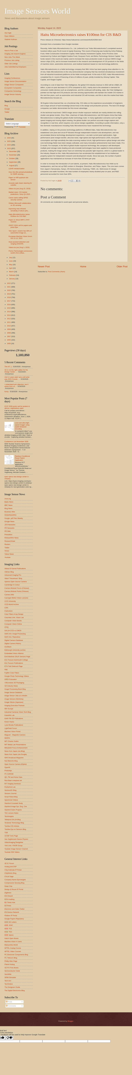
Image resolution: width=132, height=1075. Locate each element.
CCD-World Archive (11, 604)
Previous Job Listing (11, 60)
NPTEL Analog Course (12, 948)
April (11, 268)
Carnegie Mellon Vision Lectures (16, 598)
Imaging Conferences (12, 78)
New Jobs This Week (12, 57)
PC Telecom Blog (10, 958)
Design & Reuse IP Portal (13, 889)
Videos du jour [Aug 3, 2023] (19, 247)
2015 (9, 308)
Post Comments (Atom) (56, 272)
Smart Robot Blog (11, 797)
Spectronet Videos (11, 800)
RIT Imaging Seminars (12, 784)
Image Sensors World (37, 11)
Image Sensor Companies (14, 85)
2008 (9, 333)
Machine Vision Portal (12, 731)
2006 (9, 340)
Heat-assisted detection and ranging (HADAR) (19, 243)
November (13, 155)
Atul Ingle (7, 33)
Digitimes (7, 893)
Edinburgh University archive (15, 650)
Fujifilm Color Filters (11, 673)
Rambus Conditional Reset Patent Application (22, 458)
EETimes (7, 906)
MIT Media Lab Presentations (15, 745)
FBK (6, 670)
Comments (11, 1006)
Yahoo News (9, 554)
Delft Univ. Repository (12, 637)
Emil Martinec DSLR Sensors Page (17, 657)
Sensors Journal (10, 793)
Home (83, 266)
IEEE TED (8, 932)
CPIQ (6, 627)
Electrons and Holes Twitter (14, 909)
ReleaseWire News (11, 538)
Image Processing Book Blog (15, 689)
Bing (6, 105)
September (13, 162)
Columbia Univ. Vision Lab (14, 617)
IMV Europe (8, 709)
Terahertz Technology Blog (14, 823)
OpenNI (7, 767)
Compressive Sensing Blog (14, 883)
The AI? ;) (8, 367)
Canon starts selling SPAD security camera (18, 199)
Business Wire (9, 512)
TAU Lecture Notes (11, 813)
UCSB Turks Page (11, 836)
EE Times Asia (9, 902)
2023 (9, 148)
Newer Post (44, 266)
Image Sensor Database (13, 692)
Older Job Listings (11, 64)
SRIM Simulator (10, 977)
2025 (9, 141)
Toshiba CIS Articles (11, 826)
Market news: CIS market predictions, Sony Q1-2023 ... (20, 193)
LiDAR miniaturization (16, 169)
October (12, 158)
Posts (9, 1002)
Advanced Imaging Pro (12, 575)
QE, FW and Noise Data (13, 777)
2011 (9, 322)
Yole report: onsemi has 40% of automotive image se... (20, 232)
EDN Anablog (9, 899)
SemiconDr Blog (10, 790)
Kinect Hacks (9, 722)
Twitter (6, 112)
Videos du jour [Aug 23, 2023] (19, 189)
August (12, 165)
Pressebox (8, 535)
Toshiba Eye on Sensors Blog (15, 829)
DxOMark (7, 647)
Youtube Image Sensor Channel (16, 849)
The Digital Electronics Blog (14, 990)
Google (7, 109)
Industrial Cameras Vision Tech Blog (17, 712)
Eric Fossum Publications (13, 663)
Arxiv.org (7, 499)
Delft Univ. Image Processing (15, 634)
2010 (9, 326)
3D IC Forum (9, 863)
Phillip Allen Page (10, 961)
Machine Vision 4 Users (13, 941)
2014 (9, 312)
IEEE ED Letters (10, 922)
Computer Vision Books (13, 621)
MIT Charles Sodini (11, 741)
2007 (9, 336)
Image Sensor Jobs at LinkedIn (15, 696)
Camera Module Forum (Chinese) (16, 588)
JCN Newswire (9, 525)
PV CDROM (8, 774)
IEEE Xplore (8, 935)
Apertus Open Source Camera (15, 582)
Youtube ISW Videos (11, 852)
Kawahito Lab (9, 715)
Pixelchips (8, 771)
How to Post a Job (11, 51)
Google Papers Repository (14, 919)
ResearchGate (9, 541)
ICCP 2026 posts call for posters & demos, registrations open (17, 407)
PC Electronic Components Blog (16, 955)
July (10, 257)
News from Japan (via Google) (15, 754)
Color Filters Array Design (13, 614)
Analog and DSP (10, 867)
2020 (9, 290)
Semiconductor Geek (12, 971)
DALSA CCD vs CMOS (12, 630)
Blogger (70, 1021)
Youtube (7, 557)
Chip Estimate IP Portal (13, 870)
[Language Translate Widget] (17, 124)
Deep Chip (8, 886)
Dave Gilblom (9, 36)
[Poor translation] (9, 1038)
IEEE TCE (8, 929)
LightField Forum (10, 728)
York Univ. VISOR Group (13, 846)
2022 (9, 283)
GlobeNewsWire (10, 515)
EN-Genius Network (11, 912)
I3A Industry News (11, 686)
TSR (6, 833)
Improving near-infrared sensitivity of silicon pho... (19, 210)
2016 (9, 304)
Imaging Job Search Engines (15, 54)
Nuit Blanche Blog (11, 761)
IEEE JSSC (8, 925)
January (12, 279)
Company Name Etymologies (15, 880)
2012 (9, 319)
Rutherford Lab (10, 787)
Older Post (122, 266)
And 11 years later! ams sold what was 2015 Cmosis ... (16, 378)
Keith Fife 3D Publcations (13, 718)
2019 (9, 294)
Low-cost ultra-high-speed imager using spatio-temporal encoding (22, 426)
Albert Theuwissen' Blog (13, 578)
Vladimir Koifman (10, 39)
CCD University (10, 601)
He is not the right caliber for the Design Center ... (16, 371)
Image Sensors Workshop (13, 699)
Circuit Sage (8, 876)
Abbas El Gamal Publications (15, 568)
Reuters (7, 544)
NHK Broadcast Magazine (13, 758)
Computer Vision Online (13, 624)
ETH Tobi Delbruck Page (13, 666)
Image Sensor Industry (12, 94)
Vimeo (6, 551)
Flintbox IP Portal (10, 915)
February (12, 275)
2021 (9, 287)
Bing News (8, 508)
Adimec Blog (9, 572)
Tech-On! (7, 981)
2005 (9, 343)
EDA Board (8, 896)
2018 (9, 297)
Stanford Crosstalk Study (13, 803)
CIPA (6, 608)
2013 (9, 315)
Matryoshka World (11, 945)
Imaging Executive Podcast (14, 705)
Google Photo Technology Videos (16, 676)
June (11, 261)
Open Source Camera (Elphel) (15, 764)
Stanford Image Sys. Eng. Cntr (15, 806)
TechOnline (8, 984)
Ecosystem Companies (12, 88)
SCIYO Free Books (11, 968)
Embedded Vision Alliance (14, 653)
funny (6, 392)
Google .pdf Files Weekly (13, 518)
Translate (20, 127)
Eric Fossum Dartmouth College (16, 660)
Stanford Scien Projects (13, 810)
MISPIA (7, 738)
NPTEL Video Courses (12, 951)
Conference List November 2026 (16, 441)
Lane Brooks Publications (13, 725)
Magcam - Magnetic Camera (14, 735)
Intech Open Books (11, 938)
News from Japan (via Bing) (14, 751)
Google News (9, 521)
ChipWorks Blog (10, 873)
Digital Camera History (12, 643)
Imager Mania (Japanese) (13, 702)
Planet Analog (9, 964)
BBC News (8, 505)
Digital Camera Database (13, 640)
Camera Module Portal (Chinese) (16, 591)
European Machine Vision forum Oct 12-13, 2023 (20, 237)
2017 (9, 301)
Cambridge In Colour (12, 585)
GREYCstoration (10, 679)
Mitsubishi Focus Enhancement (15, 748)
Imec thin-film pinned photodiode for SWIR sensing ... (20, 173)
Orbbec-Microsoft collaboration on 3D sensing (20, 204)
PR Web (7, 531)
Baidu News (8, 502)
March (11, 272)
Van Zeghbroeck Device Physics (16, 839)
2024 (9, 145)
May (11, 265)
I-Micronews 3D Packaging (14, 683)
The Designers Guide (12, 987)
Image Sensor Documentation (15, 81)
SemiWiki (7, 974)
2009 (9, 329)
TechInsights (9, 816)
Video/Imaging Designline (13, 842)
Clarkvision (8, 611)
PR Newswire (9, 528)
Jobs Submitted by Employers (15, 67)
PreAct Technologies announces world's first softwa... (20, 252)
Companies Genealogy (12, 91)
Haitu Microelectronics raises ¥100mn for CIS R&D (80, 34)
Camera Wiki (9, 595)
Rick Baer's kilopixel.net (13, 780)
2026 (9, 138)
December (13, 151)
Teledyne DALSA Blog (12, 820)
